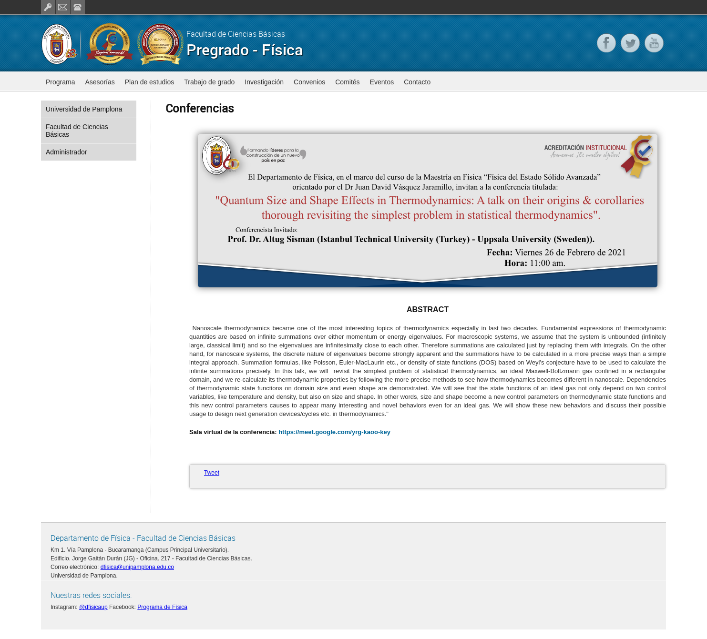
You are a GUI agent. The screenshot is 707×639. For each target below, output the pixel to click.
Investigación (264, 82)
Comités (347, 82)
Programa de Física (162, 607)
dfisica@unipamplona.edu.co (137, 567)
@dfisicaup (93, 607)
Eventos (382, 82)
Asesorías (99, 82)
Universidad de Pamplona (84, 109)
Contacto (417, 82)
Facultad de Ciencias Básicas (77, 130)
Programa (60, 82)
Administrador (66, 152)
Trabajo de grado (209, 82)
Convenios (309, 82)
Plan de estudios (149, 82)
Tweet (211, 472)
